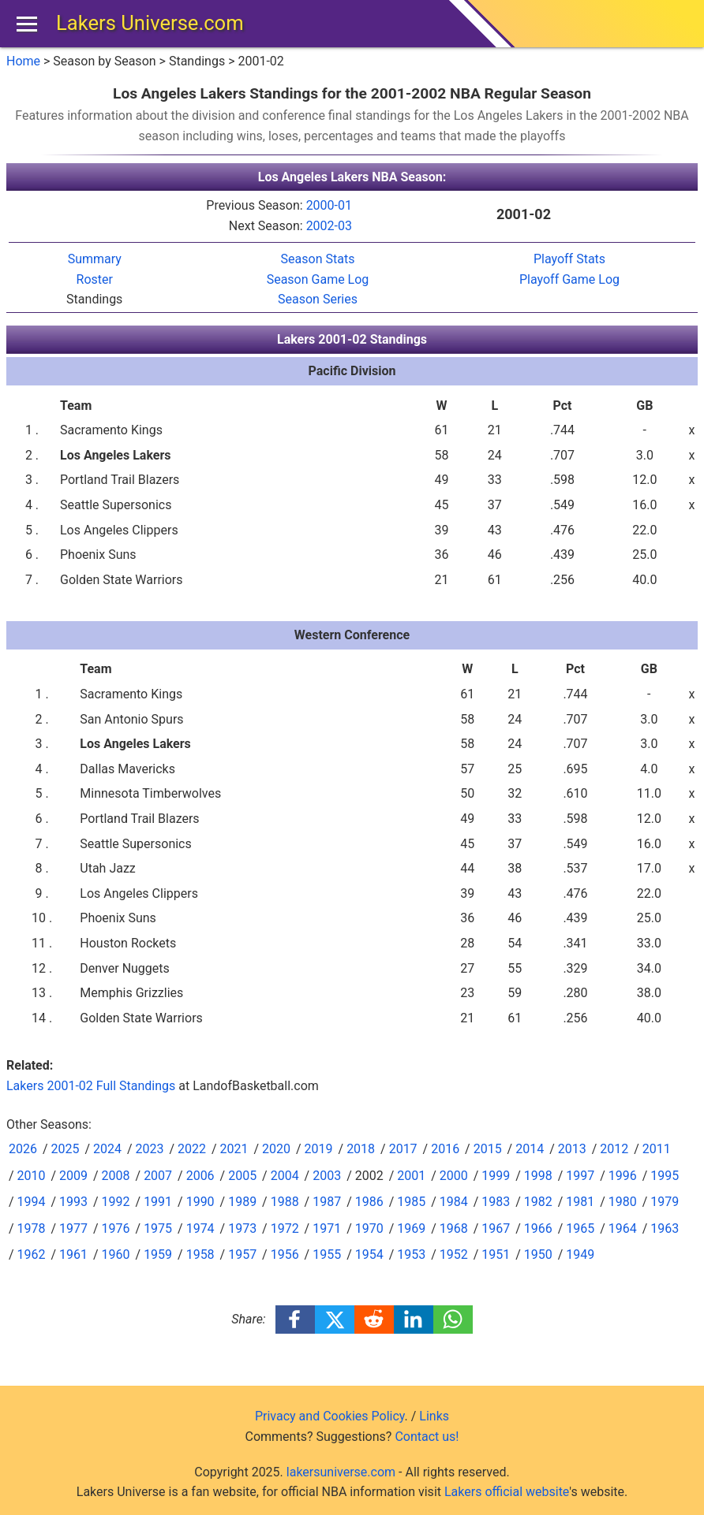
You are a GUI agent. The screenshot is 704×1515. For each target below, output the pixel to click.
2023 (150, 1148)
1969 (411, 1228)
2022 (192, 1148)
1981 (580, 1201)
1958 (200, 1254)
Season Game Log (318, 279)
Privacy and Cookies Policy (330, 1416)
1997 (580, 1175)
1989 (242, 1201)
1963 (664, 1228)
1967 (495, 1228)
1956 (285, 1254)
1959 (158, 1254)
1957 (242, 1254)
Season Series (318, 299)
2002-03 (329, 225)
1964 (623, 1228)
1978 (31, 1228)
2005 (242, 1175)
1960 (116, 1254)
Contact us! (427, 1436)
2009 (73, 1175)
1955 (327, 1254)
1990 (200, 1201)
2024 (107, 1148)
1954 (369, 1254)
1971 (327, 1228)
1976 (116, 1228)
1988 (285, 1201)
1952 (454, 1254)
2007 (158, 1175)
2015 (488, 1148)
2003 (327, 1175)
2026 (23, 1148)
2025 (65, 1148)
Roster (95, 279)
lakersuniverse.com (340, 1472)
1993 (73, 1201)
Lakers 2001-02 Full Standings (90, 1085)
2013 (572, 1148)
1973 (242, 1228)
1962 (31, 1254)
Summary (95, 258)
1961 (73, 1254)
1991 (158, 1201)
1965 (580, 1228)
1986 (369, 1201)
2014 (529, 1148)
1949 (580, 1254)
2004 (285, 1175)
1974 (200, 1228)
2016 (445, 1148)
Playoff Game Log (569, 279)
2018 (360, 1148)
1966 (538, 1228)
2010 (31, 1175)
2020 (276, 1148)
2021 (234, 1148)
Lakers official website (506, 1491)
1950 (538, 1254)
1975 (158, 1228)
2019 (319, 1148)
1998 (538, 1175)
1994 (31, 1201)
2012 (614, 1148)
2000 (454, 1175)
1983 (495, 1201)
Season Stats (318, 258)
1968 (454, 1228)
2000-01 (329, 205)
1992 (116, 1201)
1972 (285, 1228)
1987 (327, 1201)
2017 (403, 1148)
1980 (623, 1201)
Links (434, 1416)
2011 (656, 1148)
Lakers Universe (150, 23)
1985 (411, 1201)
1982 (538, 1201)
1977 (73, 1228)
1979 (664, 1201)
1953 (411, 1254)
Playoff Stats (569, 258)
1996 (623, 1175)
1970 (369, 1228)
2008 (116, 1175)
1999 (495, 1175)
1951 (495, 1254)
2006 (200, 1175)
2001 (411, 1175)
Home (23, 61)
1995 (664, 1175)
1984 (454, 1201)
